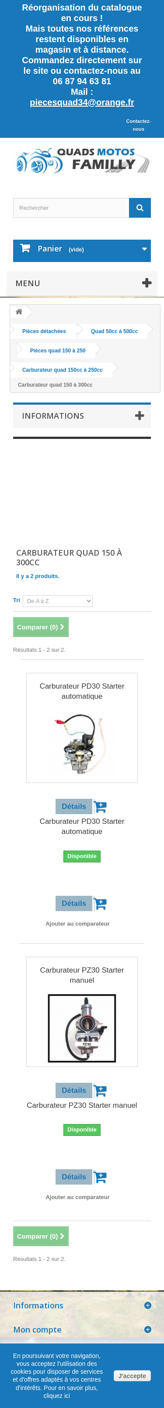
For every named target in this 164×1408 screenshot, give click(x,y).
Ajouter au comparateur (77, 923)
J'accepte (132, 1375)
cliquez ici (57, 1395)
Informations (53, 415)
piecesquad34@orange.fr (82, 102)
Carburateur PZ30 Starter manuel (82, 975)
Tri (16, 600)
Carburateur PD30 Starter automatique (82, 691)
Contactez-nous (138, 125)
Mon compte (37, 1329)
